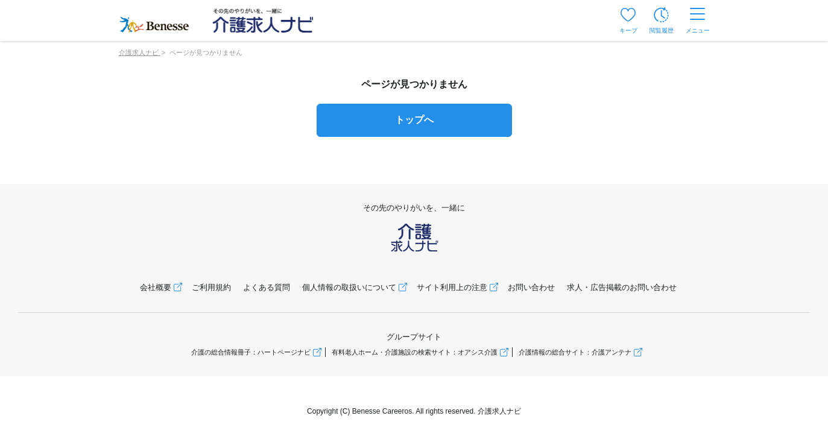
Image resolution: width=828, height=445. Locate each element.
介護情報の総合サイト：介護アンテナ (575, 352)
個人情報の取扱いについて (349, 287)
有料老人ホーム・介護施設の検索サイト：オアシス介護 (415, 352)
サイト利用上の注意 (452, 287)
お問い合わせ (531, 287)
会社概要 (155, 287)
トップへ (414, 120)
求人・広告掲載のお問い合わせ (622, 287)
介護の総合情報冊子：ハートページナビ (251, 352)
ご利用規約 (211, 287)
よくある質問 (266, 287)
